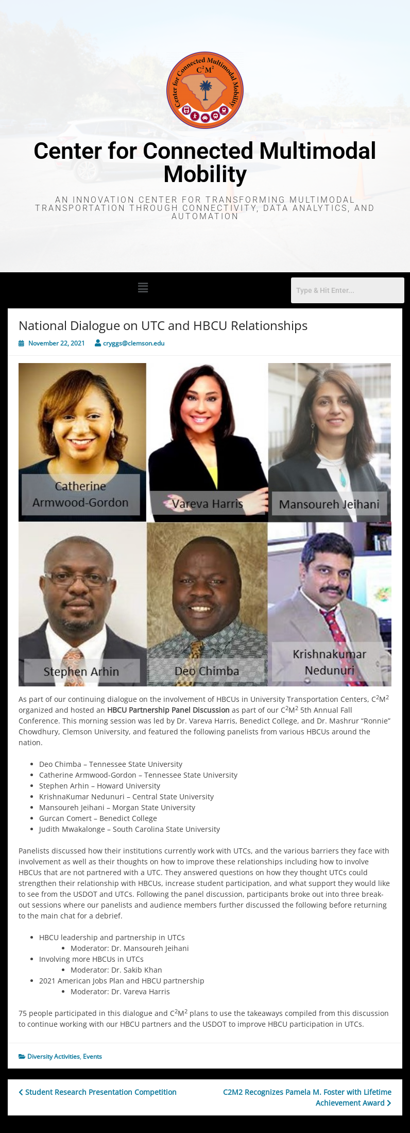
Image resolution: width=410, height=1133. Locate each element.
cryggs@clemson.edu (133, 343)
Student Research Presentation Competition (98, 1092)
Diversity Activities (53, 1056)
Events (92, 1056)
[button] (142, 287)
